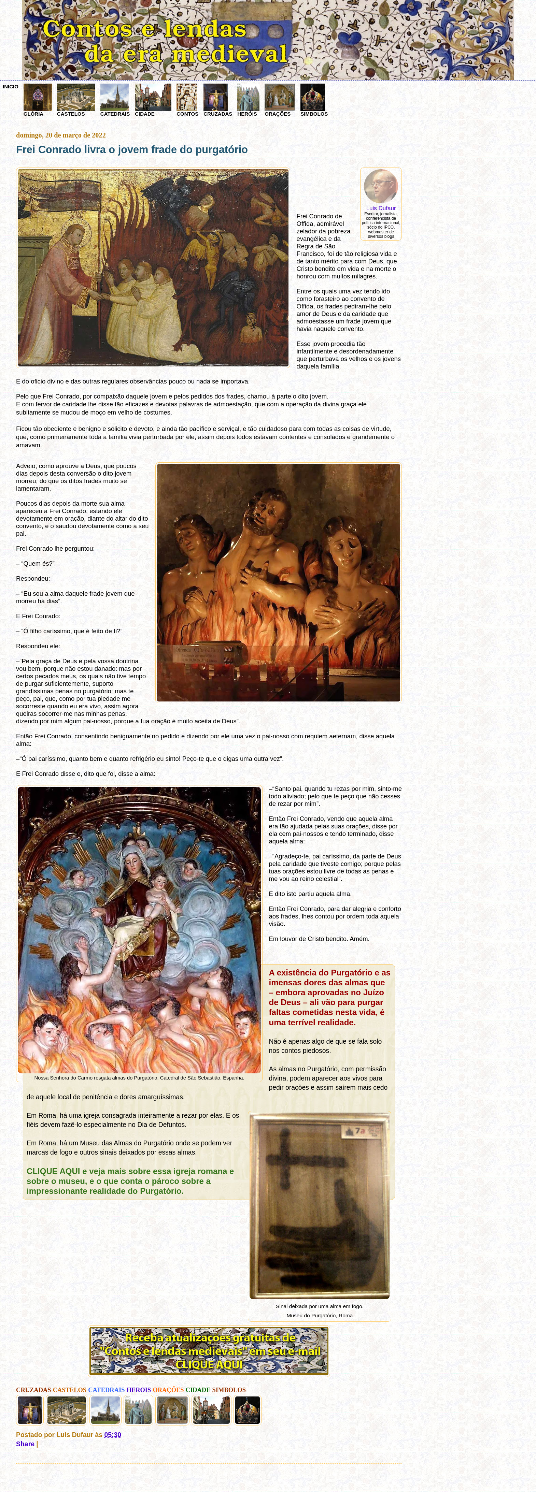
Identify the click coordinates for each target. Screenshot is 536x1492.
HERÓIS (248, 100)
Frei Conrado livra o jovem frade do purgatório (132, 150)
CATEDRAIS (115, 100)
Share (25, 1444)
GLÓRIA (38, 100)
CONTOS (187, 100)
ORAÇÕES (280, 100)
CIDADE (153, 100)
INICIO (10, 86)
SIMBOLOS (314, 100)
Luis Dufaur (381, 208)
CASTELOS (76, 100)
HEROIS (139, 1390)
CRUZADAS (217, 100)
